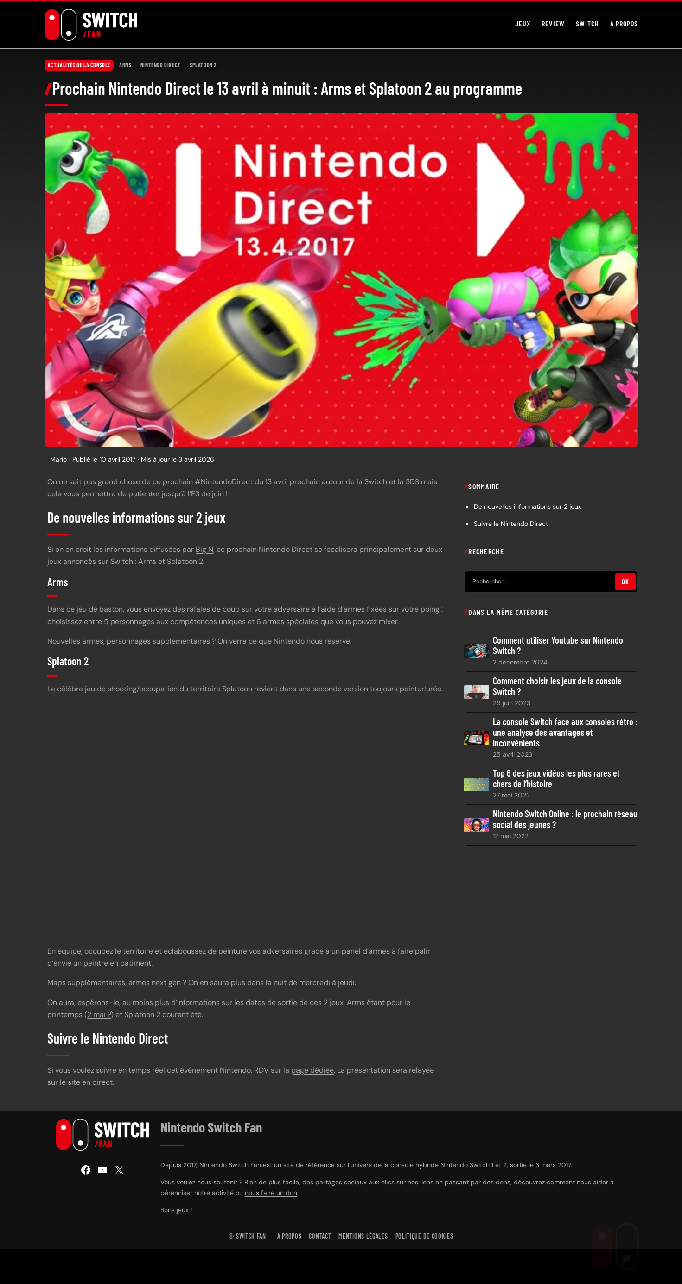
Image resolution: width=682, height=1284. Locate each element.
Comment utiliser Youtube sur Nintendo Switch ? (558, 645)
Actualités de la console (79, 65)
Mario (58, 459)
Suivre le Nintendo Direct (511, 523)
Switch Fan (251, 1236)
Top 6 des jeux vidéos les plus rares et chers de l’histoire (556, 778)
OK (625, 582)
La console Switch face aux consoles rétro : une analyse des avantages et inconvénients (565, 732)
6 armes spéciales (287, 621)
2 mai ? (99, 1014)
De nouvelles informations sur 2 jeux (527, 506)
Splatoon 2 (203, 65)
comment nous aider (577, 1182)
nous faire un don (271, 1193)
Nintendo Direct (160, 65)
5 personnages (129, 621)
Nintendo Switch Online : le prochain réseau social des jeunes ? (565, 819)
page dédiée (312, 1070)
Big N (204, 549)
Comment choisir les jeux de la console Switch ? (557, 686)
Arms (125, 65)
